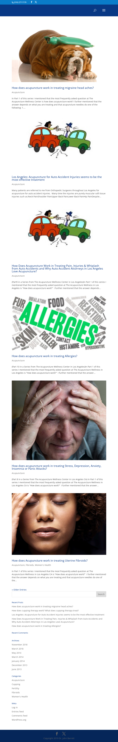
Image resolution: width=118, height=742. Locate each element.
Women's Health (43, 565)
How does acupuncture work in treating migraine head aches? (53, 88)
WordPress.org (19, 719)
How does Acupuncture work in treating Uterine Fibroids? (50, 560)
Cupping (16, 684)
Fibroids (30, 565)
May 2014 (16, 652)
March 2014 (17, 657)
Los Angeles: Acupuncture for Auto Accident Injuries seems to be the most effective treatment (57, 178)
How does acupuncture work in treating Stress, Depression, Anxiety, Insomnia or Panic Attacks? (56, 467)
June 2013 (17, 669)
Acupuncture (18, 92)
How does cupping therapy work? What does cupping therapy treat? (45, 610)
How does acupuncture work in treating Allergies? (44, 356)
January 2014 (18, 661)
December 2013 (19, 665)
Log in (15, 707)
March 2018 (17, 648)
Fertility (15, 688)
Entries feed (18, 711)
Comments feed (19, 715)
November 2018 (19, 644)
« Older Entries (19, 589)
